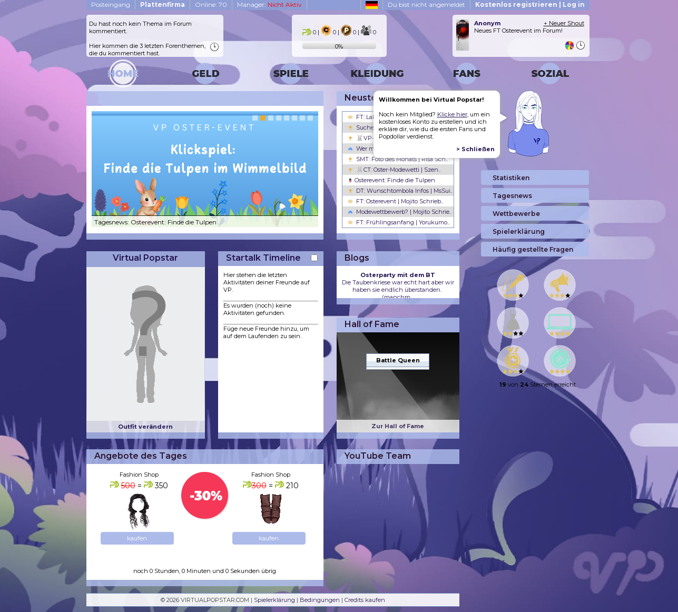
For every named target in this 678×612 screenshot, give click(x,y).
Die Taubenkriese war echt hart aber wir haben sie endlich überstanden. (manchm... (398, 286)
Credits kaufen (365, 600)
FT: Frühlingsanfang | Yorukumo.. (398, 222)
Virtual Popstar (145, 258)
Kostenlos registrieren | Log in (530, 4)
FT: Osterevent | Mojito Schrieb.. (395, 201)
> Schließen (475, 149)
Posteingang (110, 4)
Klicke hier (452, 114)
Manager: (269, 4)
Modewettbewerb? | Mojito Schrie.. (399, 211)
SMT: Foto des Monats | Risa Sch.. (398, 159)
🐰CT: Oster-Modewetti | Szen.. (394, 169)
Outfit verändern (145, 426)
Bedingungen (320, 600)
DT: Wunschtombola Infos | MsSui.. (400, 190)
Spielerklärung (274, 600)
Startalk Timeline (263, 258)
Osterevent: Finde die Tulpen (391, 180)
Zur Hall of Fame (397, 426)
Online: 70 (211, 4)
